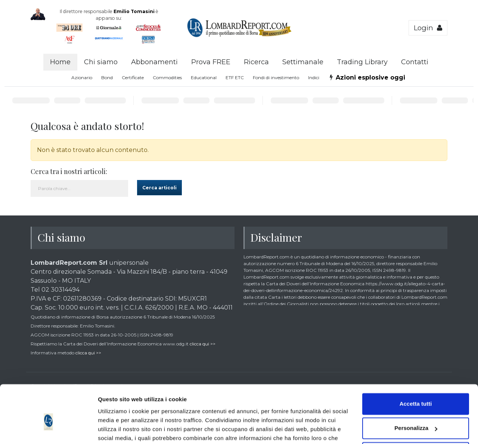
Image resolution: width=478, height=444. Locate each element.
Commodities (167, 77)
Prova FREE (210, 62)
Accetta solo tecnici (415, 414)
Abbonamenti (154, 62)
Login (428, 28)
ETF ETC (235, 77)
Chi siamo (101, 62)
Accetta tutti (416, 365)
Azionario (81, 77)
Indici (313, 77)
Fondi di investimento (276, 77)
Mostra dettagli (118, 429)
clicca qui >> (202, 344)
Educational (204, 77)
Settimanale (302, 62)
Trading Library (362, 62)
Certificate (133, 77)
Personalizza (415, 389)
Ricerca (256, 62)
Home (60, 62)
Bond (107, 77)
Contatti (414, 62)
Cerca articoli (159, 187)
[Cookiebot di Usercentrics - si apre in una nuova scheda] (48, 429)
